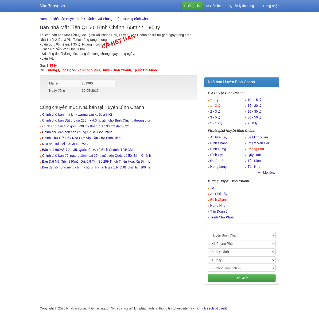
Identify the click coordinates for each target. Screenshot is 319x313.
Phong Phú (256, 149)
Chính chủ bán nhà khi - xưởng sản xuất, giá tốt (77, 114)
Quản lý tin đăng (241, 6)
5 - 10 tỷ (216, 123)
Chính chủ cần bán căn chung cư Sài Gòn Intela (77, 132)
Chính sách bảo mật (212, 308)
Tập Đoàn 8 (218, 211)
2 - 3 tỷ (215, 111)
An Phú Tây (218, 137)
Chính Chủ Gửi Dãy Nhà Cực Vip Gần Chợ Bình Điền (81, 138)
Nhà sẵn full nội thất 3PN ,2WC (65, 144)
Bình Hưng (218, 149)
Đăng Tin (192, 6)
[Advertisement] (241, 45)
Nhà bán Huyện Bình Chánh (73, 19)
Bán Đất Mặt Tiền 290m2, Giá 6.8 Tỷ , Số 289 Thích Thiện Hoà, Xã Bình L (96, 161)
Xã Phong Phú (108, 19)
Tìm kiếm (242, 278)
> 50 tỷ (252, 123)
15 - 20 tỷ (254, 105)
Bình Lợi (216, 155)
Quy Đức (254, 155)
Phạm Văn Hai (258, 143)
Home (44, 19)
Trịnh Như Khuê (222, 217)
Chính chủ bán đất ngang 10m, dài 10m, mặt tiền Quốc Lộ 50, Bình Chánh (96, 155)
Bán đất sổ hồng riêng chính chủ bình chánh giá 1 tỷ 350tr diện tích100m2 (96, 167)
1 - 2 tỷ (215, 105)
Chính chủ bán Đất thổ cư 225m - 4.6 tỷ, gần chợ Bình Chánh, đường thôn (96, 120)
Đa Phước (217, 161)
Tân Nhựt (254, 166)
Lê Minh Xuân (258, 137)
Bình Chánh (219, 143)
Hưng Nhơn (218, 205)
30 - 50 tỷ (254, 117)
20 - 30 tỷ (254, 111)
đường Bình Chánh (137, 19)
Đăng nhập (270, 6)
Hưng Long (218, 166)
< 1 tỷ (214, 100)
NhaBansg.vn (52, 6)
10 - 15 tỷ (254, 100)
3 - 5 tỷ (215, 117)
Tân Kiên (254, 161)
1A (212, 188)
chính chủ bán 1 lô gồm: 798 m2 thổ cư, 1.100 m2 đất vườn (85, 126)
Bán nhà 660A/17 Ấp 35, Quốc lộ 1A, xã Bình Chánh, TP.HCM (87, 150)
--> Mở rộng (267, 172)
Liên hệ (213, 6)
